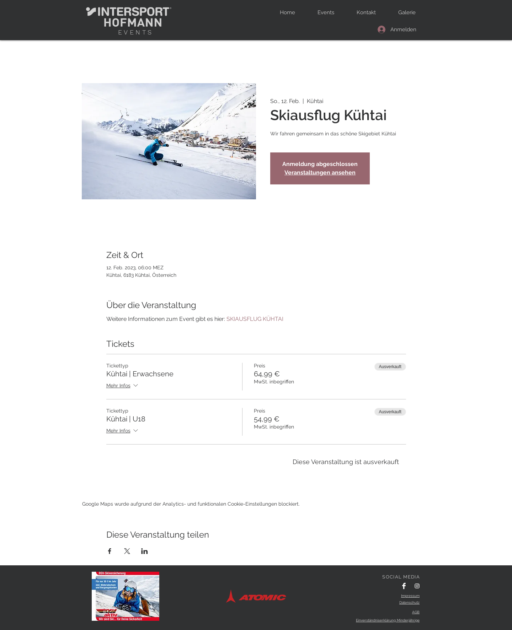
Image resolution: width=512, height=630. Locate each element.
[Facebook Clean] (404, 586)
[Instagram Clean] (417, 586)
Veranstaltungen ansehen (320, 172)
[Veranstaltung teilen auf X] (127, 551)
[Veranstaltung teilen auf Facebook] (109, 551)
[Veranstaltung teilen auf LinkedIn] (144, 551)
